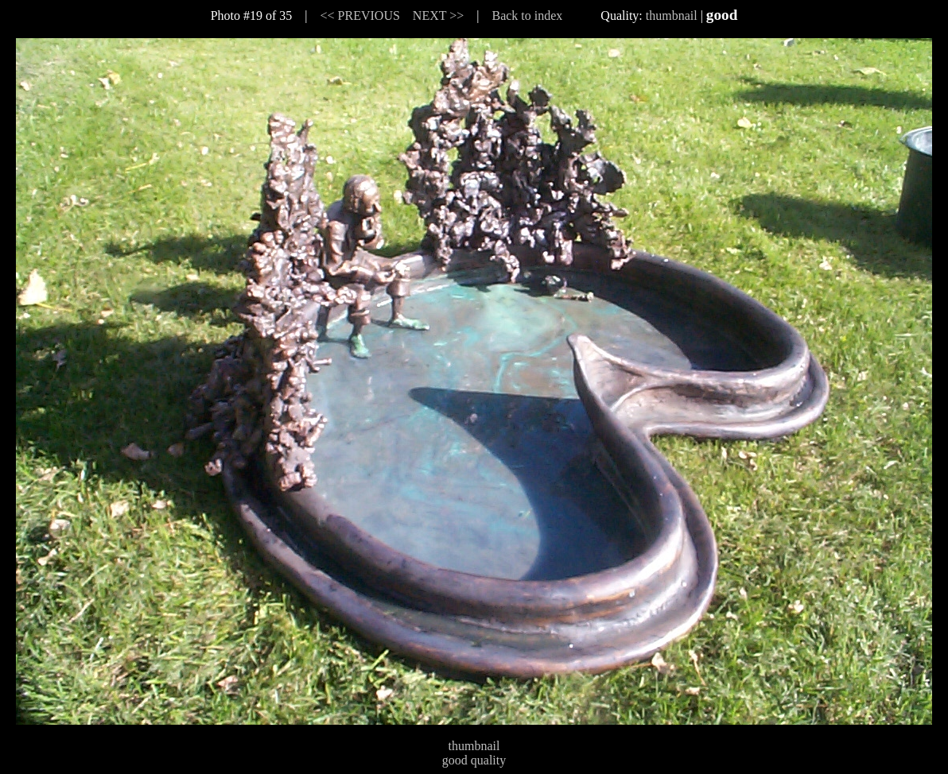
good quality (474, 760)
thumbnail (671, 15)
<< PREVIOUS (360, 15)
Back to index (526, 15)
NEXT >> (438, 15)
